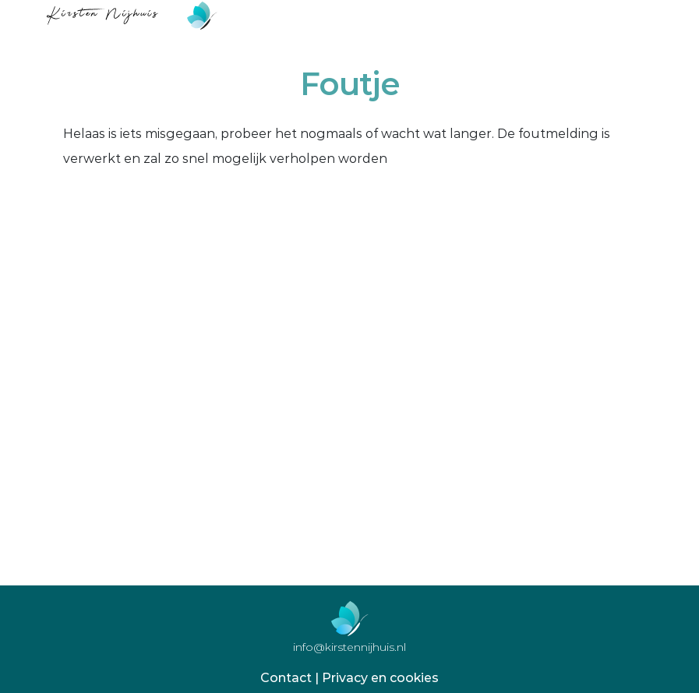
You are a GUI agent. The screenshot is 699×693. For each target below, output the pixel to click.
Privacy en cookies (380, 677)
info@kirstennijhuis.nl (349, 647)
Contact (286, 677)
